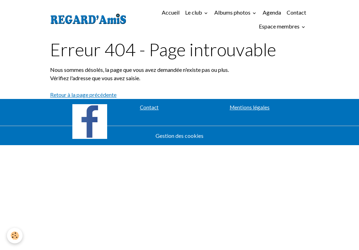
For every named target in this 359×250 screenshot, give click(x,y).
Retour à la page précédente (83, 94)
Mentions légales (250, 107)
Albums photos (233, 12)
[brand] (88, 19)
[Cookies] (15, 235)
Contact (296, 12)
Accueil (171, 12)
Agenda (272, 12)
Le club (194, 12)
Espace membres (280, 26)
